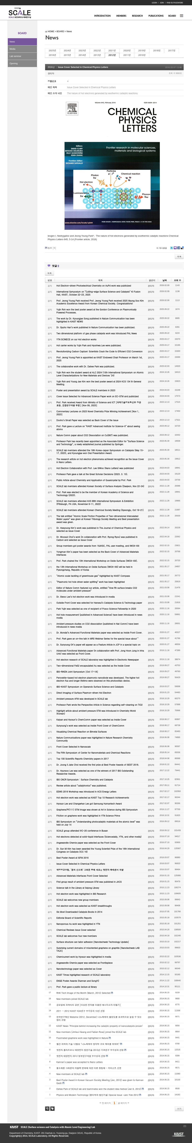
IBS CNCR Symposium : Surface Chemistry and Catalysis (84, 779)
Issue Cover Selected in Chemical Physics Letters (83, 67)
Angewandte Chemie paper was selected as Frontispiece (84, 962)
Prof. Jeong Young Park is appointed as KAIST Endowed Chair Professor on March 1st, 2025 (99, 359)
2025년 (52, 51)
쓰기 (179, 1108)
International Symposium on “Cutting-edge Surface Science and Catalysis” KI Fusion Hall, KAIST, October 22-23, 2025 (98, 293)
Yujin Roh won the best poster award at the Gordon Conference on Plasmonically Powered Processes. (96, 311)
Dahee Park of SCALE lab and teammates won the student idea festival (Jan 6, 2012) (98, 1088)
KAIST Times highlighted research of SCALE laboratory (83, 974)
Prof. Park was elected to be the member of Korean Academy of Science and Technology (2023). (94, 494)
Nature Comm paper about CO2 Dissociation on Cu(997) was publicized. (92, 435)
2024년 (67, 51)
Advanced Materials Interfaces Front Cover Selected (81, 875)
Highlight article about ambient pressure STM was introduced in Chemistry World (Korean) (96, 712)
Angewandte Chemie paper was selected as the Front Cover (86, 842)
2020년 (126, 51)
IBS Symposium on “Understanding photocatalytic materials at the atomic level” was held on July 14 (98, 823)
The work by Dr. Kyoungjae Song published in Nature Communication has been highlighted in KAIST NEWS (95, 320)
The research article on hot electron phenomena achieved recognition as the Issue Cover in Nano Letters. (100, 461)
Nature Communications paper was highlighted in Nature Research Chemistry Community (94, 739)
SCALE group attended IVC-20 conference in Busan (82, 830)
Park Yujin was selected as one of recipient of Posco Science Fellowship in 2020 (96, 608)
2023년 (82, 51)
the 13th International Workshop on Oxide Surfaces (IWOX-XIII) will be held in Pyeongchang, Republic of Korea (94, 568)
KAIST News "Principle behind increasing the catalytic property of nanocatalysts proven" (99, 1025)
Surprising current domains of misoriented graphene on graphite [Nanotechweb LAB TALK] (97, 949)
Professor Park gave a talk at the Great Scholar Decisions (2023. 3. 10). (92, 474)
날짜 (164, 280)
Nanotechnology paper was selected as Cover (79, 968)
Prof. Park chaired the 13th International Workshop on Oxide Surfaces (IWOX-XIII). (97, 560)
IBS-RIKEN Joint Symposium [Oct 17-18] (77, 671)
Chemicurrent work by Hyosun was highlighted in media (83, 956)
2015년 (67, 55)
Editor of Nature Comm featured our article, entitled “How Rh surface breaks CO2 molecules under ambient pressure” (96, 589)
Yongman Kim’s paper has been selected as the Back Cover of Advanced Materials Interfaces (97, 553)
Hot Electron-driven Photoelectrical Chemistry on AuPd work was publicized (93, 285)
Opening (14, 63)
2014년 (82, 55)
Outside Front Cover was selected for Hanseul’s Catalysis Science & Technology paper (99, 602)
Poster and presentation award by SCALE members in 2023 (85, 390)
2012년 (112, 55)
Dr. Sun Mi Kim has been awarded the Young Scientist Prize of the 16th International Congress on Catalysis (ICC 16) (98, 850)
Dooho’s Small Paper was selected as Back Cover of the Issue (87, 420)
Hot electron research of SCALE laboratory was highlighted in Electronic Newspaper (97, 659)
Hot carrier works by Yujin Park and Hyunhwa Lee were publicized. (88, 345)
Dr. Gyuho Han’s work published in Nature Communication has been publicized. (95, 327)
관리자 (51, 73)
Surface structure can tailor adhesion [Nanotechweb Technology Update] (92, 941)
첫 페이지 (105, 1103)
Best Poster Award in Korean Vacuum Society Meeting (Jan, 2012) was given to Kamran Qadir (99, 1081)
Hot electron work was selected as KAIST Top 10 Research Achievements (92, 797)
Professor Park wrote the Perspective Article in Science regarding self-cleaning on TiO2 (99, 704)
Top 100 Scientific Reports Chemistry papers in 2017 (82, 758)
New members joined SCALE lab (72, 998)
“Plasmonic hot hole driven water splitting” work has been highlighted (90, 581)
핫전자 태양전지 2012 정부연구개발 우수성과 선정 (80, 1055)
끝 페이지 (123, 1103)
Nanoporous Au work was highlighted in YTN (78, 923)
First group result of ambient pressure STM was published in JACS (89, 881)
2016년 (52, 55)
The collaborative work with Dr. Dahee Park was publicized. (85, 366)
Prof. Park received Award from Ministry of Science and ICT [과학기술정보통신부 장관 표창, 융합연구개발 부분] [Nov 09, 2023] (98, 404)
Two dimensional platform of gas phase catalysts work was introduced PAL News (96, 333)
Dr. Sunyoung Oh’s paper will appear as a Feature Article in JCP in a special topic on (98, 644)
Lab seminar (15, 56)
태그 (52, 1108)
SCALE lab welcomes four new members (76, 935)
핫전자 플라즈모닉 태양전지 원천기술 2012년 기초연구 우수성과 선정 (90, 1049)
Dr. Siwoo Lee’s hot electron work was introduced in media (85, 596)
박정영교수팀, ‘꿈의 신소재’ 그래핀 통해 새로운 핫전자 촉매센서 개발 (90, 869)
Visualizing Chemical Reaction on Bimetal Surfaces (81, 731)
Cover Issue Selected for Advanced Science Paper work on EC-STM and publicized (97, 396)
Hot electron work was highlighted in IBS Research (81, 893)
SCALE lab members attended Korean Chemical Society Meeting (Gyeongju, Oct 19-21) (100, 509)
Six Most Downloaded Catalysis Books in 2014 (79, 911)
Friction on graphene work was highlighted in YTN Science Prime (88, 815)
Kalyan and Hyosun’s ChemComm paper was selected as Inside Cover (91, 719)
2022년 (97, 51)
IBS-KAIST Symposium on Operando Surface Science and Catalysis (90, 686)
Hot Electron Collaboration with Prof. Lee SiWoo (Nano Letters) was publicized (95, 468)
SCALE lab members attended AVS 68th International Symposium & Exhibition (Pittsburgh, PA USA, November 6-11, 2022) (94, 502)
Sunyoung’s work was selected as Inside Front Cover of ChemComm (90, 725)
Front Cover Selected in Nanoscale (73, 746)
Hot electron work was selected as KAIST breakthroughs (84, 905)
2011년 (126, 55)
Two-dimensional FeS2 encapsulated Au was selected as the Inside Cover (93, 665)
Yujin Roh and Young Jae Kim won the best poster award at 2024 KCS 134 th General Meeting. (98, 383)
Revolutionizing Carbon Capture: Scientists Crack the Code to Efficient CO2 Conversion (99, 351)
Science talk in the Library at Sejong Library (77, 887)
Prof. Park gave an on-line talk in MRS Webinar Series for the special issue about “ (97, 638)
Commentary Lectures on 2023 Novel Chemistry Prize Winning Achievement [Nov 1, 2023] (97, 413)
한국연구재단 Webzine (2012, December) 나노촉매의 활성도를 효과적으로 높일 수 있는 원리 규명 (99, 1018)
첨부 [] (52, 247)
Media (12, 49)
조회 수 (177, 280)
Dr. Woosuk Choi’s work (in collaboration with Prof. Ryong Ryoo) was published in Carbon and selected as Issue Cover (96, 538)
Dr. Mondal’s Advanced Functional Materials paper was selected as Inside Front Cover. (99, 632)
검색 (47, 1108)
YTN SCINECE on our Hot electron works (76, 339)
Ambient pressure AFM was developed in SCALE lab (82, 698)
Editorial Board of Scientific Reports (74, 917)
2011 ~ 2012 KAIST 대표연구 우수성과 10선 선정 (80, 1010)
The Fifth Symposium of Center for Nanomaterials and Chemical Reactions (93, 752)
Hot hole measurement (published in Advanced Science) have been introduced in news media (99, 616)
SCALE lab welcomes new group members (77, 899)
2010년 (141, 55)
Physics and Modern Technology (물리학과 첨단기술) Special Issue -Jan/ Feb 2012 (97, 1094)
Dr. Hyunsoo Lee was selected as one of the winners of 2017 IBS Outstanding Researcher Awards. (94, 772)
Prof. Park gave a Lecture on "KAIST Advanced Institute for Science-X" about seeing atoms (98, 428)
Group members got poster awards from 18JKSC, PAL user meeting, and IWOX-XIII (97, 545)
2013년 (97, 55)
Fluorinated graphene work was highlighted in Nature (82, 1037)
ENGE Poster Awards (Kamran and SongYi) (77, 980)
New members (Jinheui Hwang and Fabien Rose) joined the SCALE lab (91, 1031)
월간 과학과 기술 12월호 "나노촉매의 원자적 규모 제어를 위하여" (87, 1043)
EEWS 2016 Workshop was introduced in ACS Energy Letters (86, 791)
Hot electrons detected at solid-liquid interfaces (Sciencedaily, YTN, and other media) (98, 836)
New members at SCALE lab (70, 1073)
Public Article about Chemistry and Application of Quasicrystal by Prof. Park (93, 480)
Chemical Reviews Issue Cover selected (75, 929)
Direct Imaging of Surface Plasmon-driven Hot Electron (83, 692)
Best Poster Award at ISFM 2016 (72, 857)
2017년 (171, 51)
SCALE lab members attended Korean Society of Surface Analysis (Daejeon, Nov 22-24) (100, 486)
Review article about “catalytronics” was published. (81, 785)
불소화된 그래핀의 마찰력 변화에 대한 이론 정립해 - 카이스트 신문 (88, 1067)
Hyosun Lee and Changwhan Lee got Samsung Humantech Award (89, 803)
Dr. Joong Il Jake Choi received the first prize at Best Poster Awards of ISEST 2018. (97, 764)
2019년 (141, 51)
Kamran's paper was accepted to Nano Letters (79, 1061)
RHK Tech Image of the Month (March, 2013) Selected (83, 992)
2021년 (112, 51)
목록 (179, 256)
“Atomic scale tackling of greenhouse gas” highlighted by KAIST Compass (93, 575)
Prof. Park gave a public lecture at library (76, 986)
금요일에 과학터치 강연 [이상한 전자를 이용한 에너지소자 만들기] (88, 1004)
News (12, 41)
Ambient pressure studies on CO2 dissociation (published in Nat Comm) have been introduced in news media (97, 625)
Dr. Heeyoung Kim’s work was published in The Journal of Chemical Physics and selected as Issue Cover (96, 529)
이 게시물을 (161, 248)
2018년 (156, 51)
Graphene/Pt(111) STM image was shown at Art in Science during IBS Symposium (97, 809)
